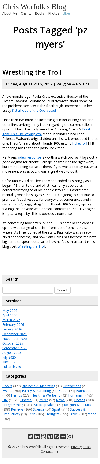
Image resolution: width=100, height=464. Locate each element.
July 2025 (9, 357)
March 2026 (11, 320)
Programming (12, 404)
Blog (66, 13)
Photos (53, 13)
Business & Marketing (38, 386)
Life (5, 400)
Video (92, 414)
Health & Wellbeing (46, 395)
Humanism (76, 395)
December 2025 (14, 334)
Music (43, 400)
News (60, 400)
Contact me (50, 451)
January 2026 (12, 329)
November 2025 (14, 338)
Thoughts (52, 414)
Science (38, 409)
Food (63, 390)
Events (7, 390)
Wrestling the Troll (32, 72)
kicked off (79, 143)
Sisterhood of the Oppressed (34, 110)
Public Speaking (44, 404)
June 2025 (9, 362)
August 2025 (11, 352)
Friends (16, 395)
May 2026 (9, 310)
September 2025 (14, 348)
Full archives (11, 366)
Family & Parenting (36, 390)
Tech (31, 414)
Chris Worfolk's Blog (34, 6)
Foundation (84, 390)
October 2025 (12, 343)
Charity (26, 13)
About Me (9, 13)
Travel (73, 414)
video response (29, 157)
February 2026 (13, 324)
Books (40, 13)
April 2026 (9, 315)
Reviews (17, 409)
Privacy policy (81, 447)
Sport (56, 409)
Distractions (72, 386)
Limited (26, 400)
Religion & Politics (72, 84)
